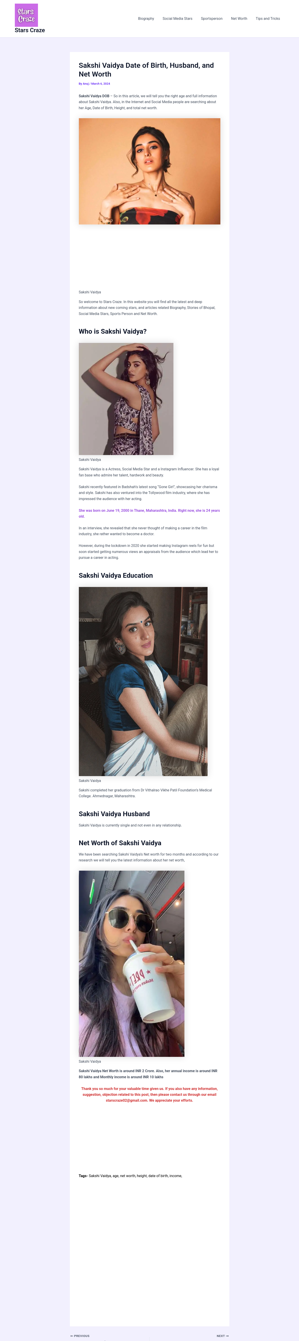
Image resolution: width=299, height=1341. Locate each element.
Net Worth (241, 18)
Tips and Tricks (269, 18)
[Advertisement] (150, 256)
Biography (152, 18)
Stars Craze (30, 30)
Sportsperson (215, 18)
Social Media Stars (182, 18)
